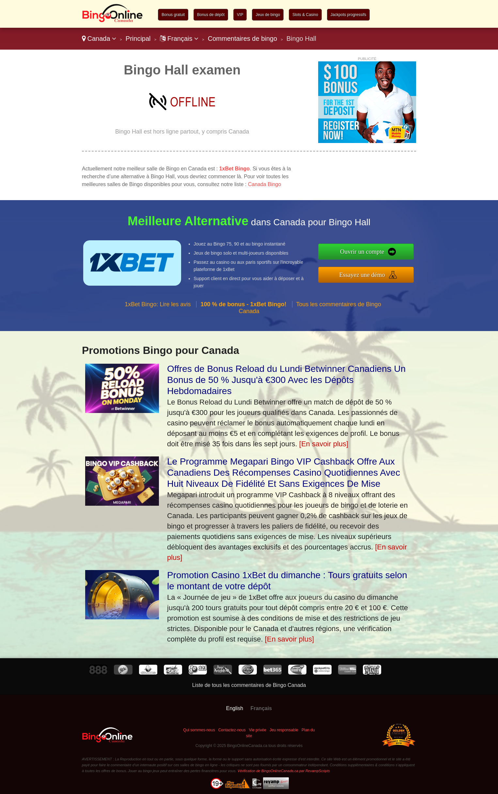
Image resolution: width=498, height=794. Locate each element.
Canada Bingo (264, 184)
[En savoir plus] (323, 444)
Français (179, 38)
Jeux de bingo (268, 14)
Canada (99, 38)
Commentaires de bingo (242, 38)
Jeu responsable (284, 730)
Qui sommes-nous (199, 730)
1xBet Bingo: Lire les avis (158, 307)
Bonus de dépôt (211, 14)
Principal (138, 38)
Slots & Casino (305, 14)
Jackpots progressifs (348, 14)
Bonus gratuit (173, 14)
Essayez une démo (365, 274)
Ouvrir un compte (365, 251)
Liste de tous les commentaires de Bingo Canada (249, 685)
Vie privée (257, 730)
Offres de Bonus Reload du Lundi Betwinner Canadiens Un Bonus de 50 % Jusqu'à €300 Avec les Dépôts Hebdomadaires (286, 380)
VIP (240, 14)
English (234, 708)
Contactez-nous (232, 730)
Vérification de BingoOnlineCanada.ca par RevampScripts (284, 771)
